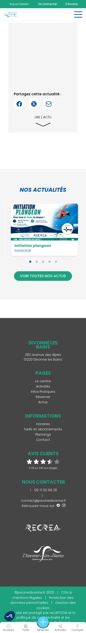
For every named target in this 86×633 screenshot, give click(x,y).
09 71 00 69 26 (43, 490)
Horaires (43, 424)
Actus (43, 402)
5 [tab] (56, 261)
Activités (43, 386)
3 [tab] (43, 261)
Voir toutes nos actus (43, 276)
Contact (43, 439)
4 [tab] (49, 261)
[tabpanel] (44, 230)
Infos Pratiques (43, 391)
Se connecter (47, 4)
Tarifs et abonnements (43, 429)
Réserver (43, 397)
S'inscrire (71, 4)
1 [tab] (30, 261)
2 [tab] (36, 261)
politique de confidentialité (38, 617)
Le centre (43, 381)
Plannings (43, 434)
